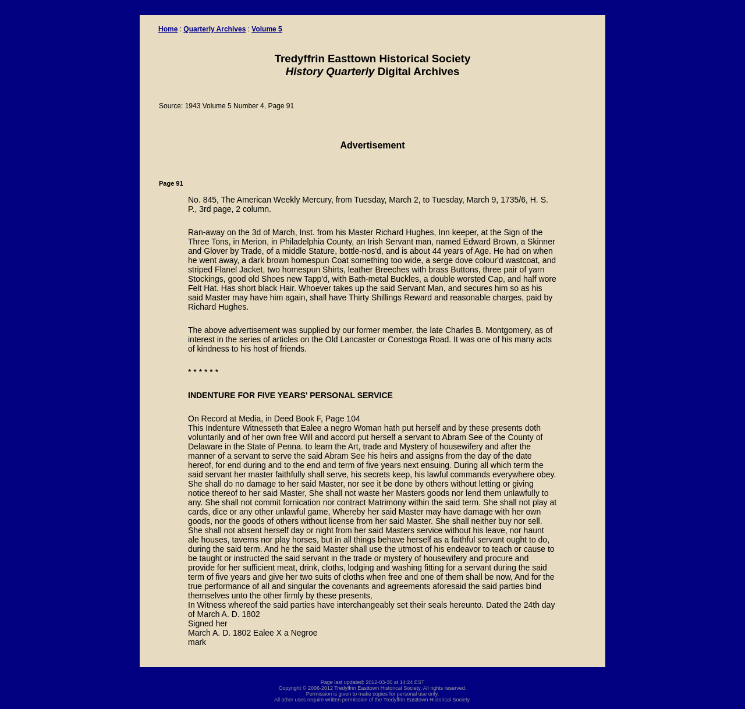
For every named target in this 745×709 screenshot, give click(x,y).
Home (168, 29)
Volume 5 (266, 29)
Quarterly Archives (214, 29)
